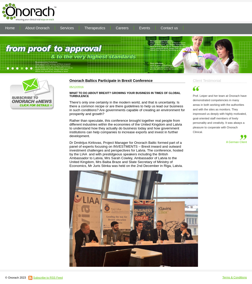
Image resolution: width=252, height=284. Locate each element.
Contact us (169, 28)
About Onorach (37, 28)
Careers (122, 28)
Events (144, 28)
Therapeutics (94, 28)
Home (10, 28)
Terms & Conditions (234, 277)
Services (67, 28)
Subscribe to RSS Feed (48, 277)
